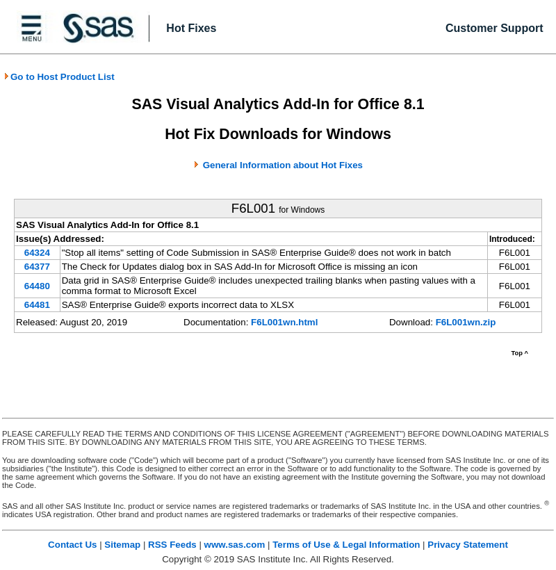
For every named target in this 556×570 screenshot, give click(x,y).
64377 (37, 266)
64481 (37, 305)
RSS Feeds (172, 544)
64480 (37, 286)
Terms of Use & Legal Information (346, 544)
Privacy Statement (467, 544)
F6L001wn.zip (466, 322)
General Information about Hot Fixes (283, 165)
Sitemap (122, 544)
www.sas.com (234, 544)
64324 (37, 252)
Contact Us (72, 544)
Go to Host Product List (59, 77)
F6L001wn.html (284, 322)
